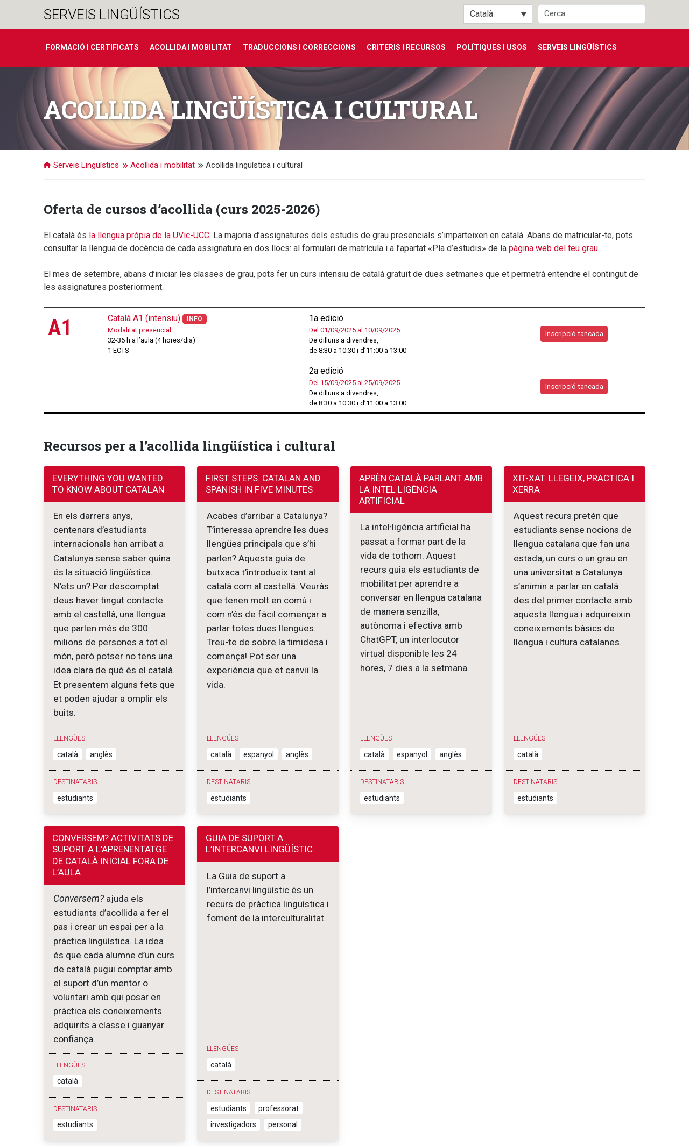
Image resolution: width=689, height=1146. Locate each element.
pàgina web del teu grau (553, 248)
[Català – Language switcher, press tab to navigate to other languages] (497, 14)
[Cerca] (591, 14)
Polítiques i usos (491, 47)
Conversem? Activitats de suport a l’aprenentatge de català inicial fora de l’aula (112, 806)
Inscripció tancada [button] (574, 334)
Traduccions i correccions (299, 47)
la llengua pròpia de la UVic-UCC (149, 235)
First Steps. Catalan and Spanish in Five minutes (263, 484)
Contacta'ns (216, 1121)
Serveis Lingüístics (112, 14)
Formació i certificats (92, 47)
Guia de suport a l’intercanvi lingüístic (259, 795)
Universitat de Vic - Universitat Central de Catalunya (190, 1110)
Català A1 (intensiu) (144, 318)
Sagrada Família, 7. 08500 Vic (91, 1121)
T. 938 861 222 (167, 1121)
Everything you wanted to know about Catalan (108, 484)
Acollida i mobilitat (191, 47)
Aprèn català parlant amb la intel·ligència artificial (421, 490)
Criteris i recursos (406, 47)
